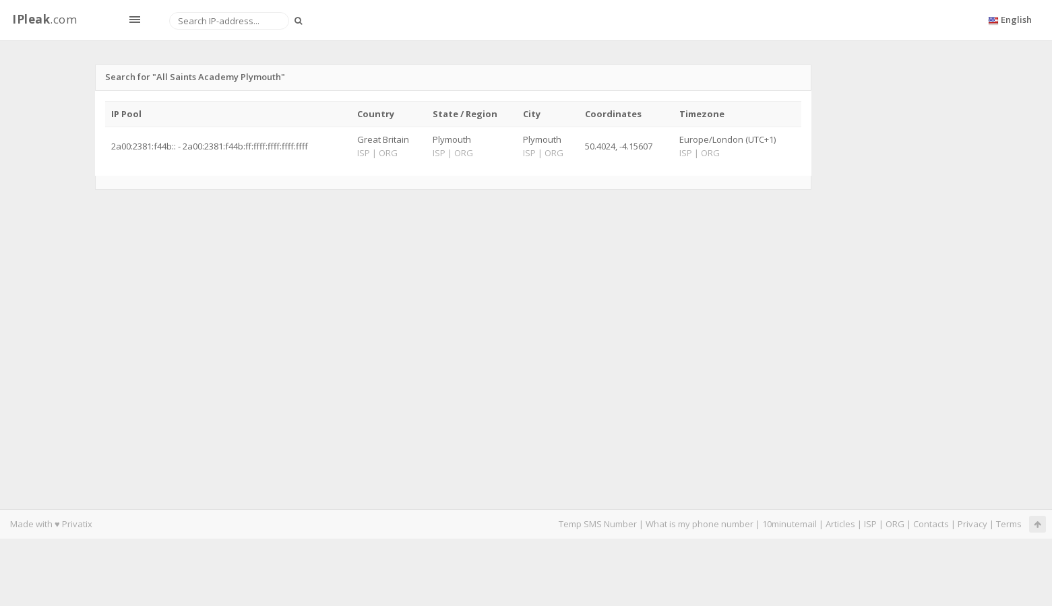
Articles (840, 524)
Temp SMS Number (598, 524)
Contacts (931, 524)
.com (44, 19)
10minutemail (789, 524)
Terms (1009, 524)
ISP (870, 524)
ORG (895, 524)
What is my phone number (699, 524)
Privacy (972, 524)
